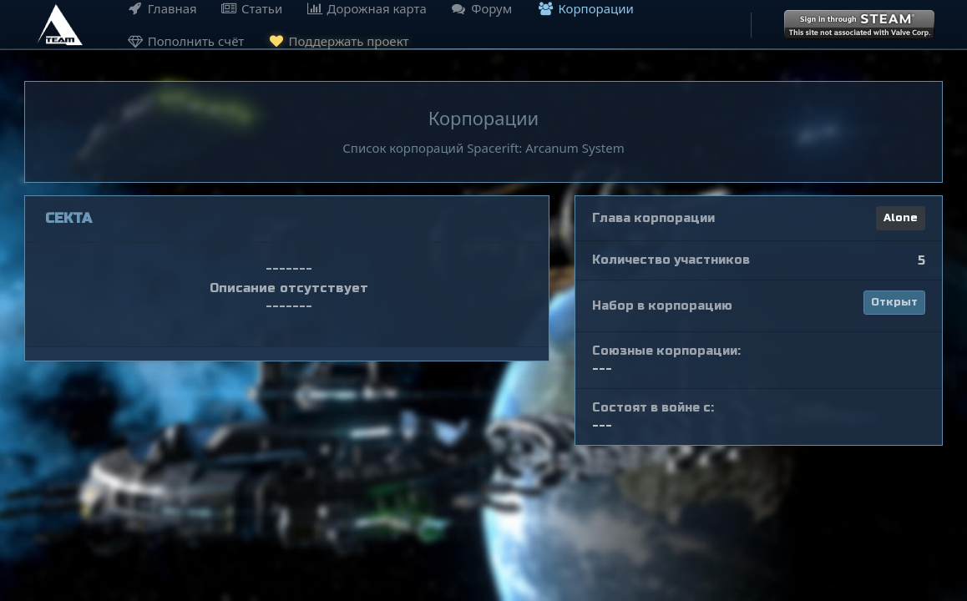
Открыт (894, 302)
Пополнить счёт (184, 41)
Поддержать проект (336, 40)
